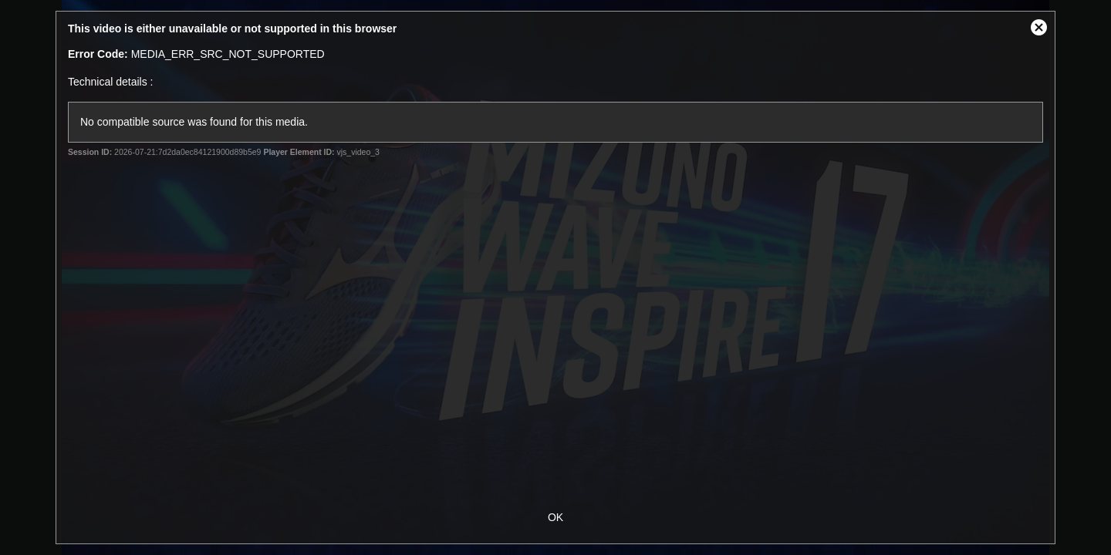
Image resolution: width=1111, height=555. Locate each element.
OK (555, 517)
